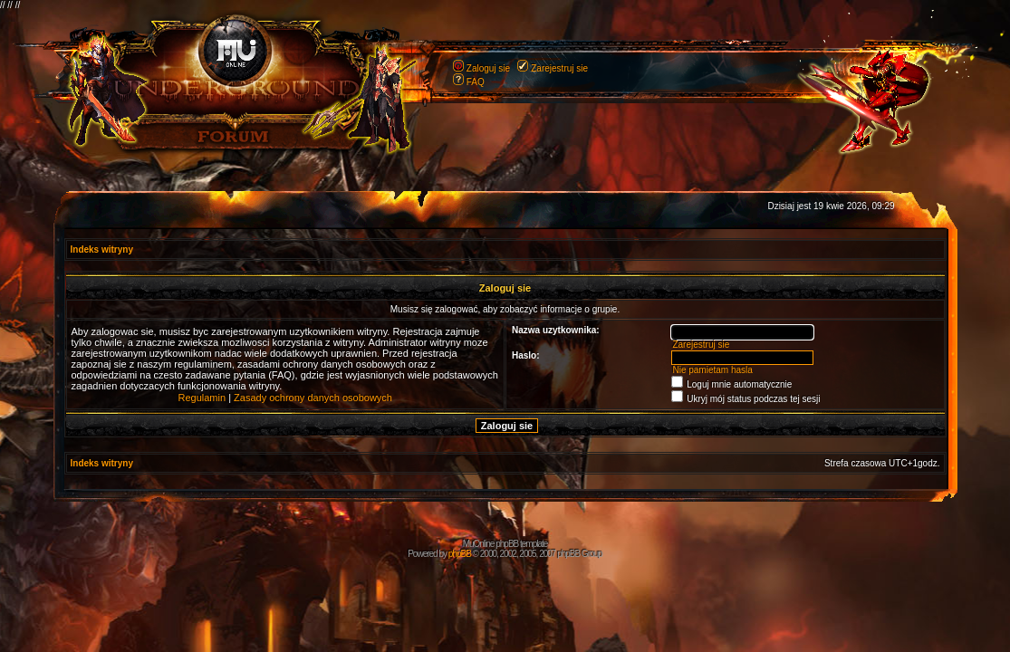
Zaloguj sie (488, 68)
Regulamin (202, 397)
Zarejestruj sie (559, 68)
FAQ (476, 82)
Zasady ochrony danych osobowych (313, 397)
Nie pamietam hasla (712, 370)
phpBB (459, 554)
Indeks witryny (102, 249)
